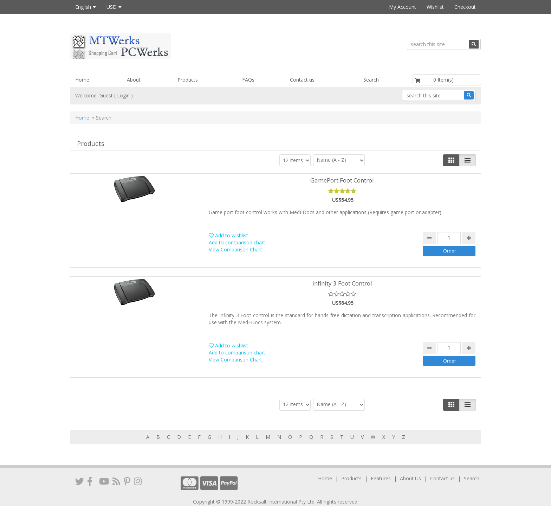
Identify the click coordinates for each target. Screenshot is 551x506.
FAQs (248, 79)
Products (187, 79)
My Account (402, 7)
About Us (410, 468)
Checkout (465, 7)
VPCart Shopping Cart (289, 498)
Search (371, 79)
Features (381, 468)
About (134, 79)
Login (123, 95)
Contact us (302, 79)
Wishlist (435, 7)
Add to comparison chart (237, 242)
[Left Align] (451, 160)
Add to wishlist (228, 235)
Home (82, 79)
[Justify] (467, 160)
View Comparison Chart (235, 249)
